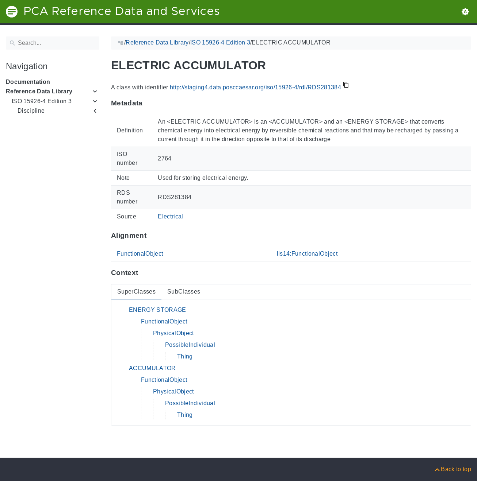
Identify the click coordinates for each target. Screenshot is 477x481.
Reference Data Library (39, 91)
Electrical (170, 216)
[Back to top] (452, 469)
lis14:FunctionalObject (307, 254)
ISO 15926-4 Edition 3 (42, 101)
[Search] (52, 43)
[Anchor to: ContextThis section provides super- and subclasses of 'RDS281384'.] (145, 272)
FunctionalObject (140, 254)
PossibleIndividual (190, 345)
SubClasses (183, 291)
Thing (185, 356)
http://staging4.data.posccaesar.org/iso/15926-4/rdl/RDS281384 (255, 87)
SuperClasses (136, 291)
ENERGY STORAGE (157, 310)
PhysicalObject (173, 333)
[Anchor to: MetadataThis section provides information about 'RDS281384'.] (150, 103)
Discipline (31, 111)
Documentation (28, 82)
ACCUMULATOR (152, 368)
